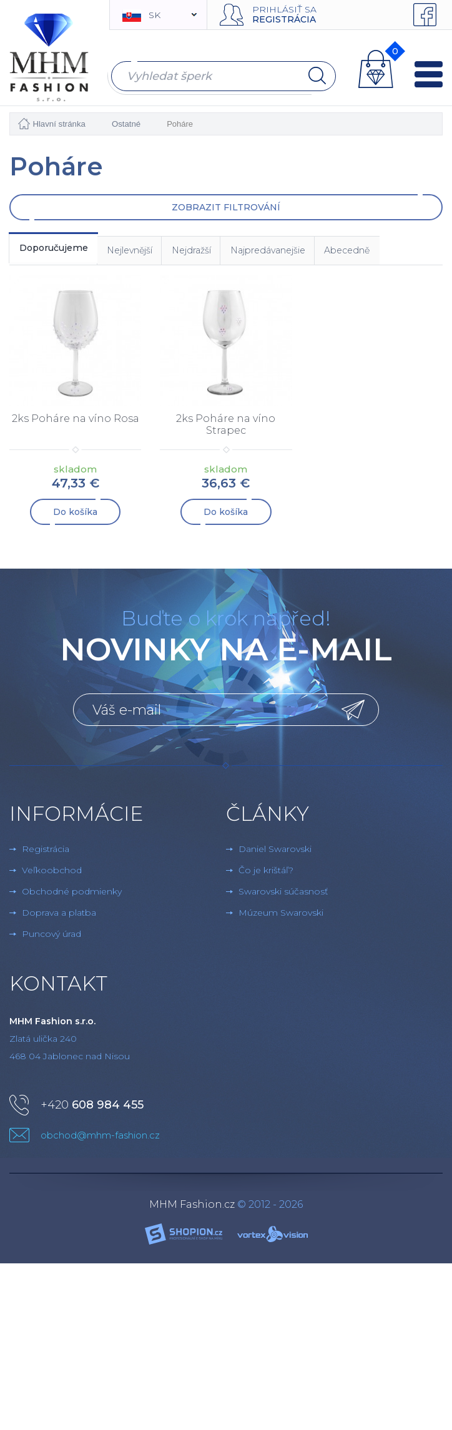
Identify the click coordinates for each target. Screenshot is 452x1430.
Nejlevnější (147, 252)
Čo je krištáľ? (265, 872)
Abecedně (395, 252)
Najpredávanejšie (305, 252)
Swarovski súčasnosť (283, 893)
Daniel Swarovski (275, 851)
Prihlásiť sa (284, 9)
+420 (92, 1107)
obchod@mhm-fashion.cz (100, 1138)
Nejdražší (218, 252)
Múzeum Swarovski (280, 915)
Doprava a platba (59, 915)
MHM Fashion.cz (192, 1207)
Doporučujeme (59, 249)
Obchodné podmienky (72, 893)
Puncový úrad (51, 936)
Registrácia (284, 19)
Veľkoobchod (52, 872)
